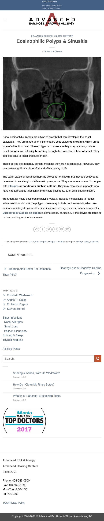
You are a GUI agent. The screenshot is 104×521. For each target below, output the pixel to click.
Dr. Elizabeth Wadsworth (18, 295)
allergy (79, 241)
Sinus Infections (12, 317)
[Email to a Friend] (55, 229)
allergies (13, 186)
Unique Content (63, 36)
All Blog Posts (11, 348)
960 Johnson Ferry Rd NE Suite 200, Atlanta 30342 (52, 7)
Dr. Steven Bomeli (14, 308)
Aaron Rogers (53, 51)
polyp (86, 241)
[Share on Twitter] (49, 229)
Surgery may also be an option (22, 212)
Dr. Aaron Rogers (42, 36)
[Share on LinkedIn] (68, 229)
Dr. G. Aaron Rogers (15, 304)
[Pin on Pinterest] (61, 229)
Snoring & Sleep (13, 335)
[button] (5, 20)
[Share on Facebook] (42, 229)
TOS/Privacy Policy (14, 502)
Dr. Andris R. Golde (15, 299)
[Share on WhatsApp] (36, 229)
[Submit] (97, 358)
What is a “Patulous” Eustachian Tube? (37, 395)
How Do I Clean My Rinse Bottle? (33, 384)
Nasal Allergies (13, 321)
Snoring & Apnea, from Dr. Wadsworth (36, 373)
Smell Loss (10, 326)
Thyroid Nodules (13, 339)
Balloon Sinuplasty (15, 331)
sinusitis (94, 241)
